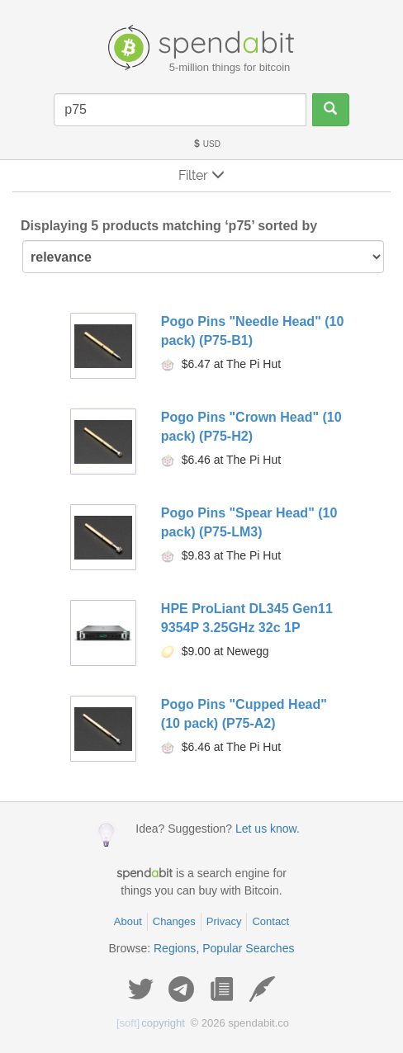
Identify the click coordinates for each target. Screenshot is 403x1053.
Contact (270, 921)
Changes (174, 921)
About (128, 921)
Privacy (224, 921)
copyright (150, 1023)
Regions (175, 948)
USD (206, 144)
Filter (201, 175)
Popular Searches (248, 948)
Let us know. (267, 828)
